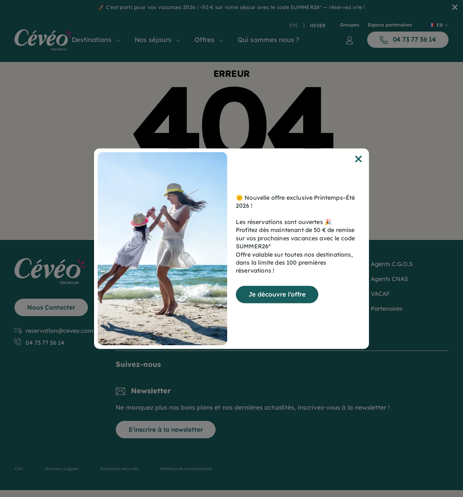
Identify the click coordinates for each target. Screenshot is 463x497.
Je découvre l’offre (277, 294)
